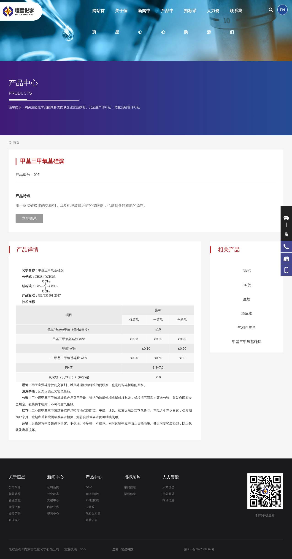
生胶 (246, 299)
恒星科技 (127, 549)
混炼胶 (246, 313)
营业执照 (70, 549)
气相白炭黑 (247, 328)
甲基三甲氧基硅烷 (246, 342)
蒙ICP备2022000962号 (199, 549)
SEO (83, 549)
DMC (247, 271)
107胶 (246, 285)
